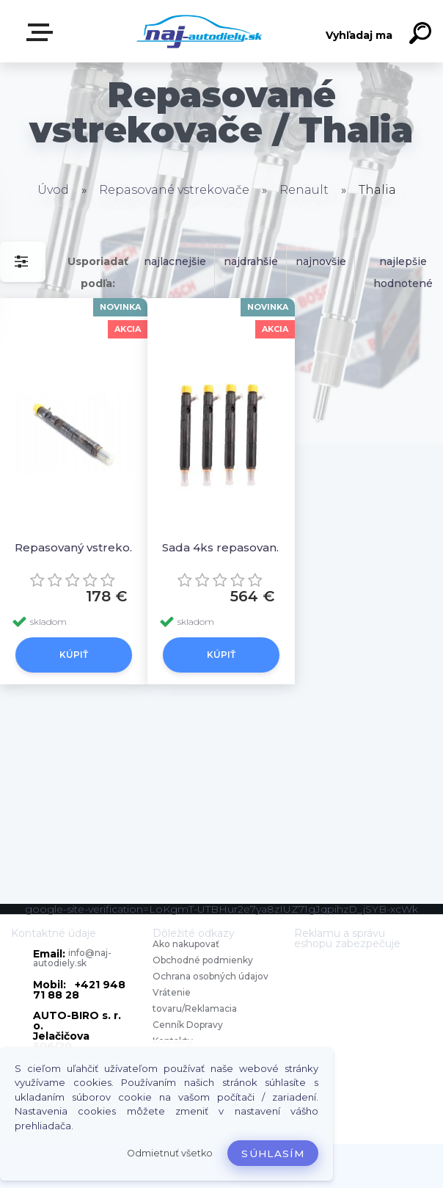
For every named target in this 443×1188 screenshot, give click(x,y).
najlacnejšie (175, 261)
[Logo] (200, 31)
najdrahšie (251, 261)
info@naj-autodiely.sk (72, 957)
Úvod (53, 190)
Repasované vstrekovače (174, 190)
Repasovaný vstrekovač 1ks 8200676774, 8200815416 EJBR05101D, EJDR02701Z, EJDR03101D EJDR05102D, (78, 547)
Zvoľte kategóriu (42, 32)
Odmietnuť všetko (170, 1153)
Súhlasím (272, 1153)
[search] (422, 35)
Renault (304, 190)
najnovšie (321, 261)
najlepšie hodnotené (403, 272)
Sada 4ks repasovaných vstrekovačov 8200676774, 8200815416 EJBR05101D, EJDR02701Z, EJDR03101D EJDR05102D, (225, 547)
